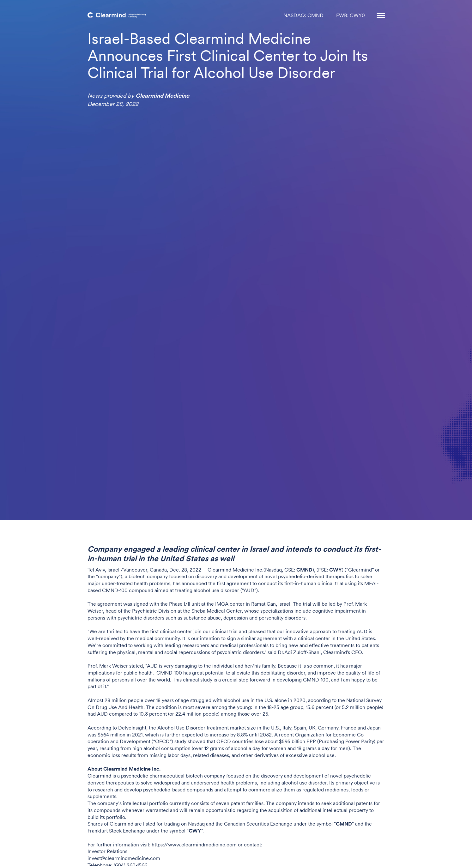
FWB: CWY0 (350, 15)
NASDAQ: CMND (303, 15)
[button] (377, 15)
